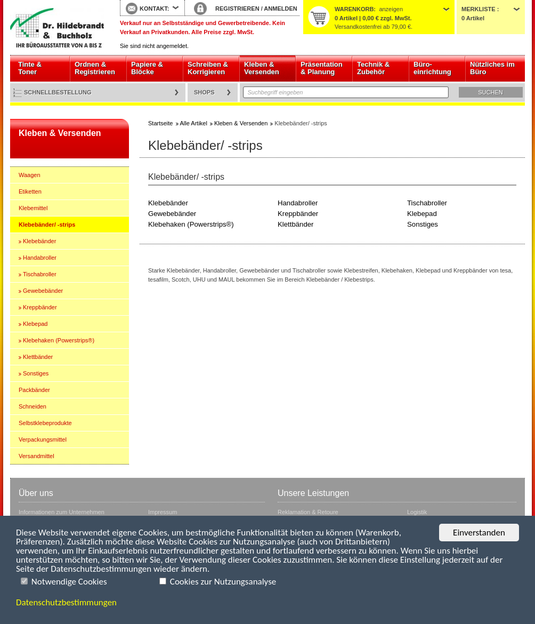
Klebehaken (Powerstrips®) (58, 340)
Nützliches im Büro (492, 68)
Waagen (29, 175)
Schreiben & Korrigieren (208, 68)
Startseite (57, 28)
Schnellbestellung (58, 92)
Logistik (417, 512)
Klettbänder (38, 357)
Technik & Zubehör (373, 68)
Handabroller (39, 257)
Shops (204, 92)
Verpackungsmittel (43, 439)
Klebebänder (39, 241)
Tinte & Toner (30, 68)
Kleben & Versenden (261, 68)
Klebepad (35, 324)
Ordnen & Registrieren (95, 68)
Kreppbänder (40, 307)
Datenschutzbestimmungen (66, 602)
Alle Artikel (193, 123)
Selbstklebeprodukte (45, 423)
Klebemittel (33, 208)
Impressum (162, 512)
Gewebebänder (43, 290)
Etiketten (30, 191)
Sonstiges (35, 373)
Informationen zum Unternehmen (61, 512)
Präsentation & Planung (322, 68)
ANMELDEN (280, 8)
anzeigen (391, 9)
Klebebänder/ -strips (47, 224)
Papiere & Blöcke (147, 68)
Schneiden (32, 406)
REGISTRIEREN (237, 8)
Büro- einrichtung (432, 68)
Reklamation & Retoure (308, 512)
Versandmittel (36, 456)
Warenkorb (354, 9)
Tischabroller (39, 274)
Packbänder (34, 390)
